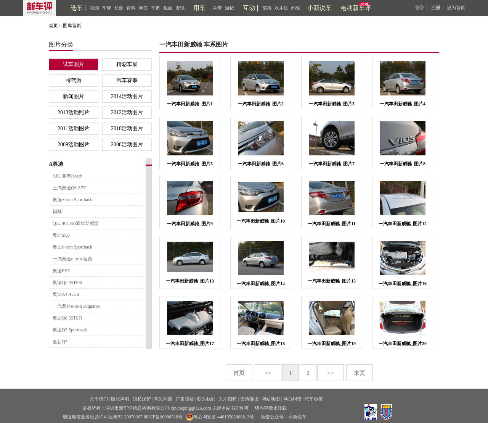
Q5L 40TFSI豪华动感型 (76, 223)
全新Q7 (60, 341)
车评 (106, 8)
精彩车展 (127, 64)
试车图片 (73, 64)
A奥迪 (56, 164)
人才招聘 (227, 399)
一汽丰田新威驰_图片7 (332, 163)
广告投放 (185, 399)
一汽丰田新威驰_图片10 (261, 221)
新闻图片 (73, 96)
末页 (359, 373)
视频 (94, 8)
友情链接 (249, 399)
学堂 (217, 8)
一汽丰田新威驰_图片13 (190, 281)
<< (268, 373)
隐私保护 (142, 399)
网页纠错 (292, 399)
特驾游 (74, 80)
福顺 (57, 211)
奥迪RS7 (61, 270)
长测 (119, 8)
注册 (435, 7)
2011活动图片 (73, 128)
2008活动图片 (127, 144)
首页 (53, 25)
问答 (143, 8)
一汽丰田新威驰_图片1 (190, 104)
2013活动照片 (74, 112)
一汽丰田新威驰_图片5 (190, 163)
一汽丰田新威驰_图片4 (402, 104)
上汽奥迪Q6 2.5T (69, 188)
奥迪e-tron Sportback (72, 199)
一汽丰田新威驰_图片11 (331, 223)
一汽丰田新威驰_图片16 (403, 283)
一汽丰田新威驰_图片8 (402, 163)
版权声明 (120, 399)
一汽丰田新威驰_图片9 (190, 223)
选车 (77, 8)
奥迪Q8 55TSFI (67, 318)
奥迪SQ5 (61, 235)
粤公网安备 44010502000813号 (220, 417)
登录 (419, 7)
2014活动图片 (127, 96)
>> (330, 373)
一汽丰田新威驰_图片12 (403, 223)
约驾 (295, 8)
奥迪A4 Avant (66, 294)
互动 (249, 8)
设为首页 (456, 7)
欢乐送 (281, 8)
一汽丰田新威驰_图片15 (332, 281)
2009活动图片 (74, 144)
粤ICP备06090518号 (163, 417)
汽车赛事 (127, 80)
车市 (155, 8)
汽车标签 (314, 399)
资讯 (180, 8)
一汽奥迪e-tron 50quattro (77, 306)
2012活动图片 (127, 112)
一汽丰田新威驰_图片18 (261, 343)
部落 (266, 8)
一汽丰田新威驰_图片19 (332, 343)
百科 (131, 8)
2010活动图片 (127, 128)
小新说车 (319, 8)
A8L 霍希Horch (68, 176)
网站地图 (271, 399)
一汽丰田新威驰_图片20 (403, 343)
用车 (199, 8)
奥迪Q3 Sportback (70, 330)
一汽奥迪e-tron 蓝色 (72, 259)
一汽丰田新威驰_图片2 (261, 104)
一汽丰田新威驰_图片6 (261, 163)
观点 (167, 8)
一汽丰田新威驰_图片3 (332, 104)
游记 (229, 8)
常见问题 (163, 399)
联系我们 (206, 399)
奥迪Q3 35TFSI (67, 282)
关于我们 (99, 399)
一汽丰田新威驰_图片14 (261, 283)
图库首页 (72, 25)
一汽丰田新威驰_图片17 (190, 343)
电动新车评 (355, 8)
